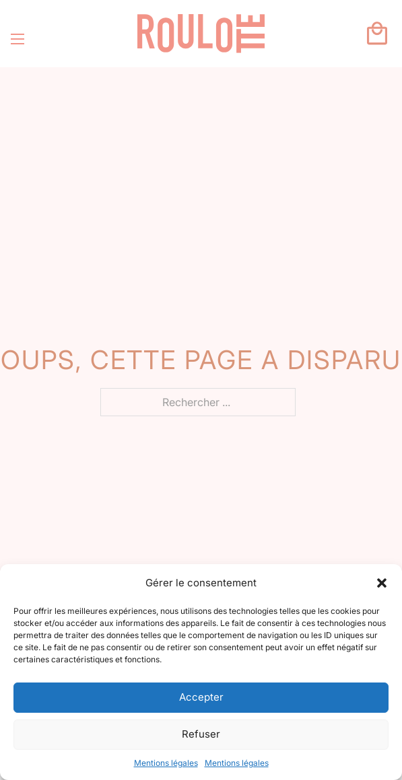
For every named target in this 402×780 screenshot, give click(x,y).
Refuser (201, 734)
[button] (382, 583)
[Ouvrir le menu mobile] (17, 39)
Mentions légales (166, 763)
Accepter (201, 697)
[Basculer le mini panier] (377, 34)
